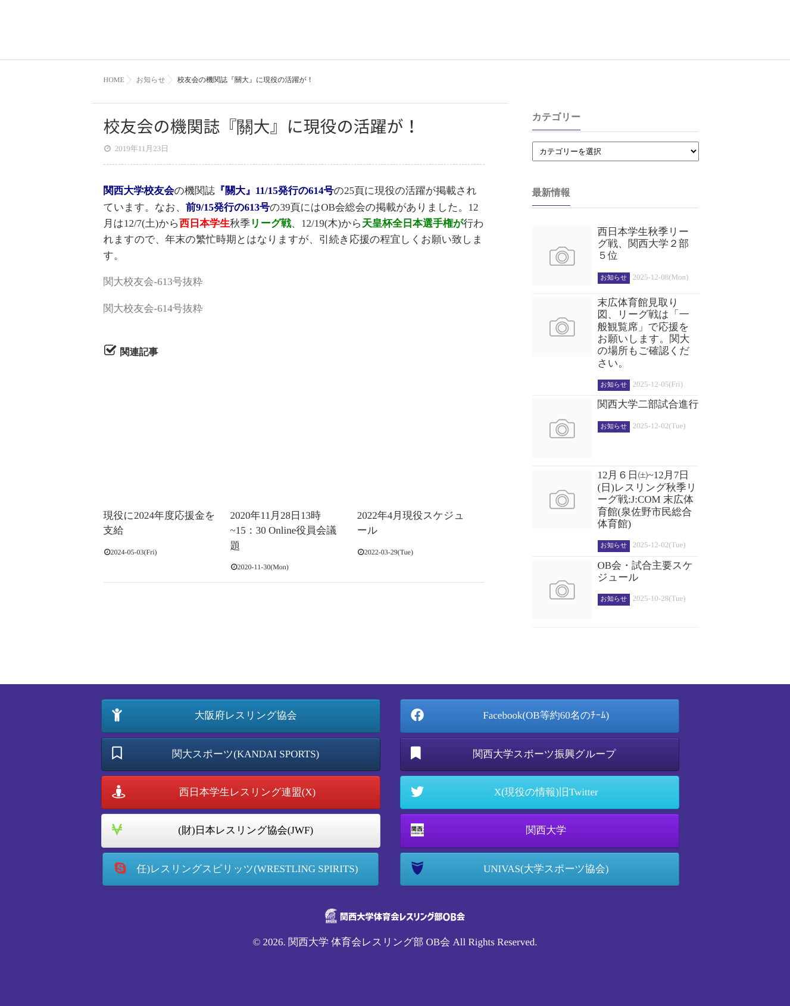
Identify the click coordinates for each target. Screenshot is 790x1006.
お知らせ (670, 38)
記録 (625, 38)
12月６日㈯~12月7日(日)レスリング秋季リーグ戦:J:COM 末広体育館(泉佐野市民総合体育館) (647, 499)
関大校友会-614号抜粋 (153, 308)
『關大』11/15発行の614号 (274, 190)
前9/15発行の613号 (228, 207)
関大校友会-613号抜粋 (153, 281)
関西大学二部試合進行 (648, 404)
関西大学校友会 (139, 190)
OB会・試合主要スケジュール (645, 571)
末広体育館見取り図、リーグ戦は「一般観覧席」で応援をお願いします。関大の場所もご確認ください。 (644, 333)
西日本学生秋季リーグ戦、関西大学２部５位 (643, 244)
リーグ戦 (270, 223)
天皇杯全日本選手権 (407, 223)
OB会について (568, 38)
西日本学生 (204, 223)
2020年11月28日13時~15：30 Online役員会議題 (283, 530)
